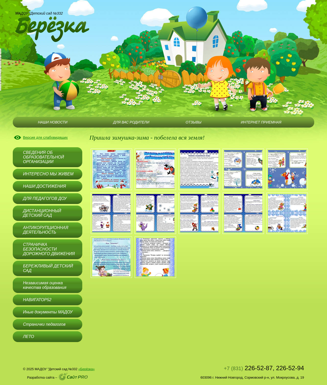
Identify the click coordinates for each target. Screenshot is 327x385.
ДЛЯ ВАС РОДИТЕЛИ (131, 122)
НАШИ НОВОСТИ (52, 122)
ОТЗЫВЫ (193, 122)
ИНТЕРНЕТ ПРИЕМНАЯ (261, 122)
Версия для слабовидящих (45, 137)
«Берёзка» (86, 369)
